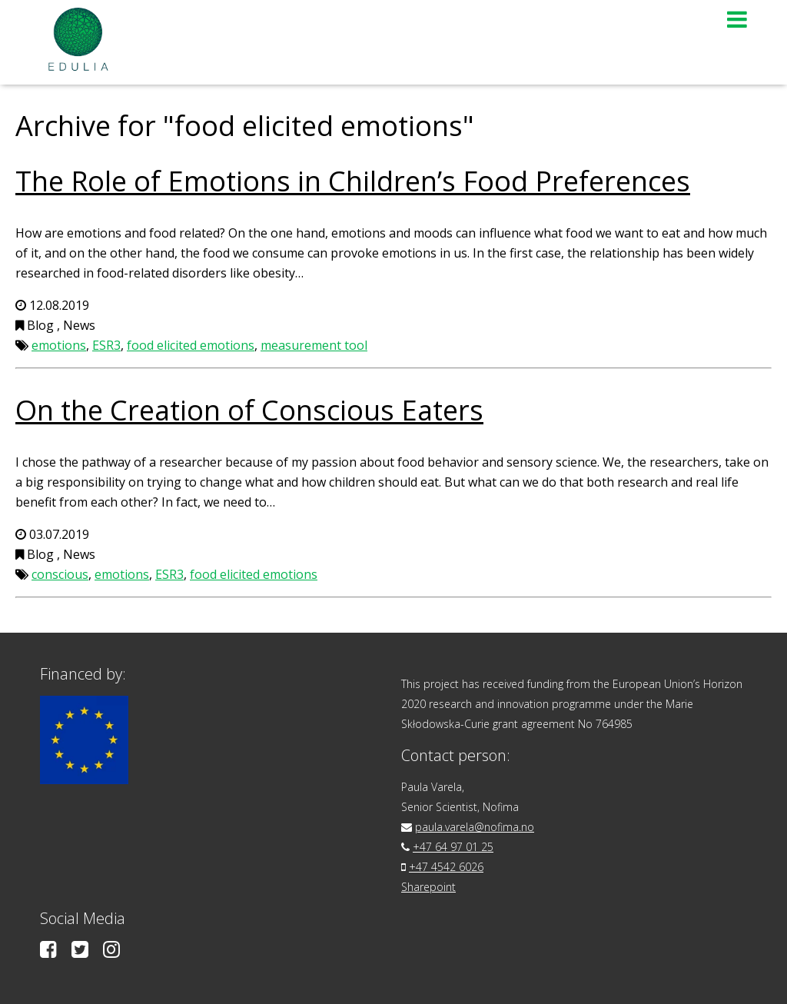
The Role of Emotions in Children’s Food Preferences (352, 181)
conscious (60, 574)
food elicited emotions (190, 345)
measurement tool (314, 345)
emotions (59, 345)
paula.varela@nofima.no (474, 826)
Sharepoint (428, 886)
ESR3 (106, 345)
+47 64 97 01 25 (453, 846)
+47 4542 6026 (446, 866)
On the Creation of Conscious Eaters (249, 410)
